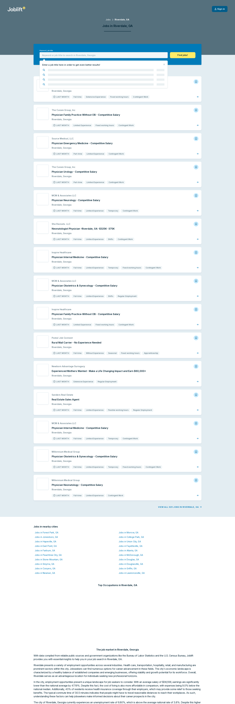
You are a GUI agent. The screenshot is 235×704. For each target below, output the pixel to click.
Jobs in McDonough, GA (100, 566)
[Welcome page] (16, 9)
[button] (214, 55)
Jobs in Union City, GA (99, 552)
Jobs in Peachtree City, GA (17, 566)
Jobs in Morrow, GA (97, 543)
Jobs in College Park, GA (100, 548)
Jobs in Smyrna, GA (13, 575)
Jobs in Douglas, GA (98, 570)
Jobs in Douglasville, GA (100, 575)
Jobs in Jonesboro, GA (15, 548)
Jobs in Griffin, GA (96, 579)
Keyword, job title (15, 51)
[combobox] (103, 55)
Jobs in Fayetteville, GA (99, 557)
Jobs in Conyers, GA (14, 579)
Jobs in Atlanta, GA (97, 561)
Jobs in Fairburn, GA (14, 561)
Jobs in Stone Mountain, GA (17, 570)
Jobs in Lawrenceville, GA (100, 584)
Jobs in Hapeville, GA (14, 552)
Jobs (108, 19)
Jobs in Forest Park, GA (15, 543)
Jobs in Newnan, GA (14, 584)
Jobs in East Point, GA (14, 557)
